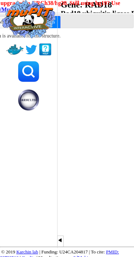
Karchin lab (27, 252)
